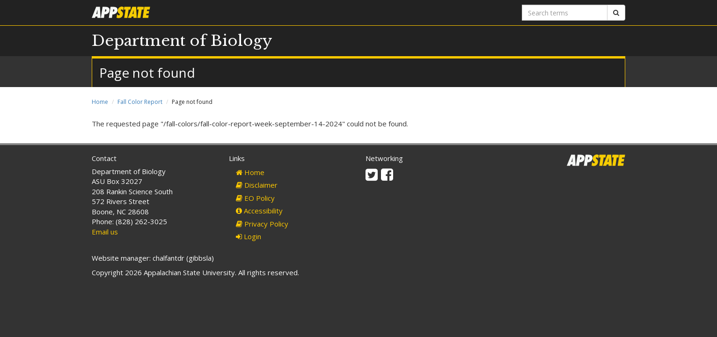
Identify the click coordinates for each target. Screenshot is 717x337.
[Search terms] (564, 13)
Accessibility (259, 210)
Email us (105, 231)
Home (100, 102)
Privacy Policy (262, 223)
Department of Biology (182, 40)
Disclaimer (257, 185)
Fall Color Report (139, 102)
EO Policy (255, 198)
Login (248, 236)
